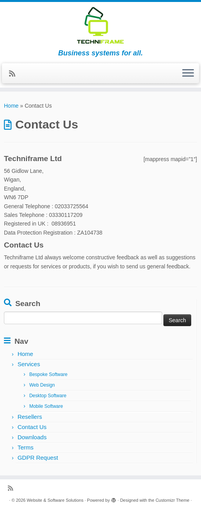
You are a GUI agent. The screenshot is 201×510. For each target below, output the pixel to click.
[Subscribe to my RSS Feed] (14, 74)
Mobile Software (46, 406)
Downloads (32, 437)
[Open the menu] (188, 73)
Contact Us (32, 427)
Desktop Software (48, 395)
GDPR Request (38, 457)
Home (11, 106)
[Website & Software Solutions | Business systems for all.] (100, 25)
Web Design (42, 385)
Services (29, 364)
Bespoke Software (48, 374)
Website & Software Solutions (55, 500)
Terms (26, 447)
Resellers (30, 416)
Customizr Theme (173, 500)
